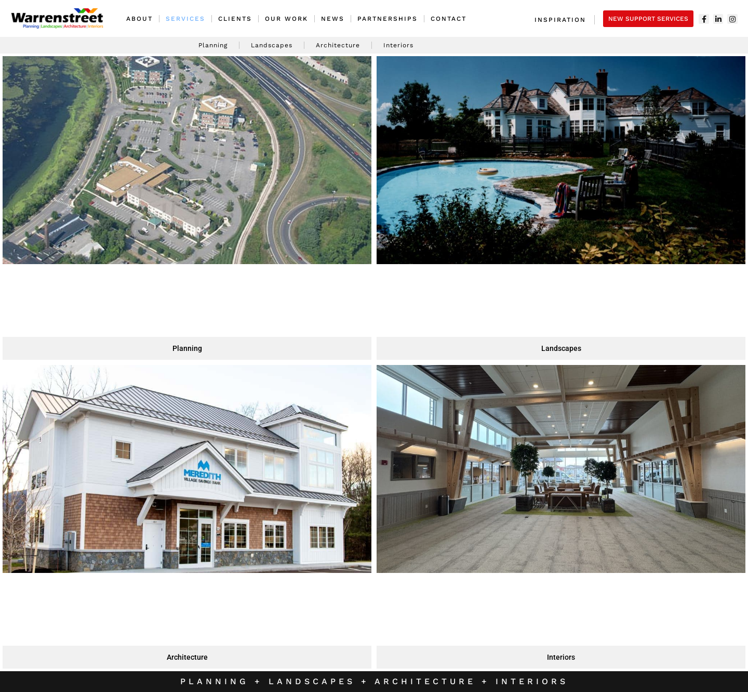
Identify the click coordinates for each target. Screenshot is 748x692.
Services (185, 18)
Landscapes (271, 45)
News (332, 18)
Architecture (338, 45)
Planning (213, 45)
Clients (235, 18)
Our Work (286, 18)
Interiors (398, 45)
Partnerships (387, 18)
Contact (448, 18)
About (139, 18)
